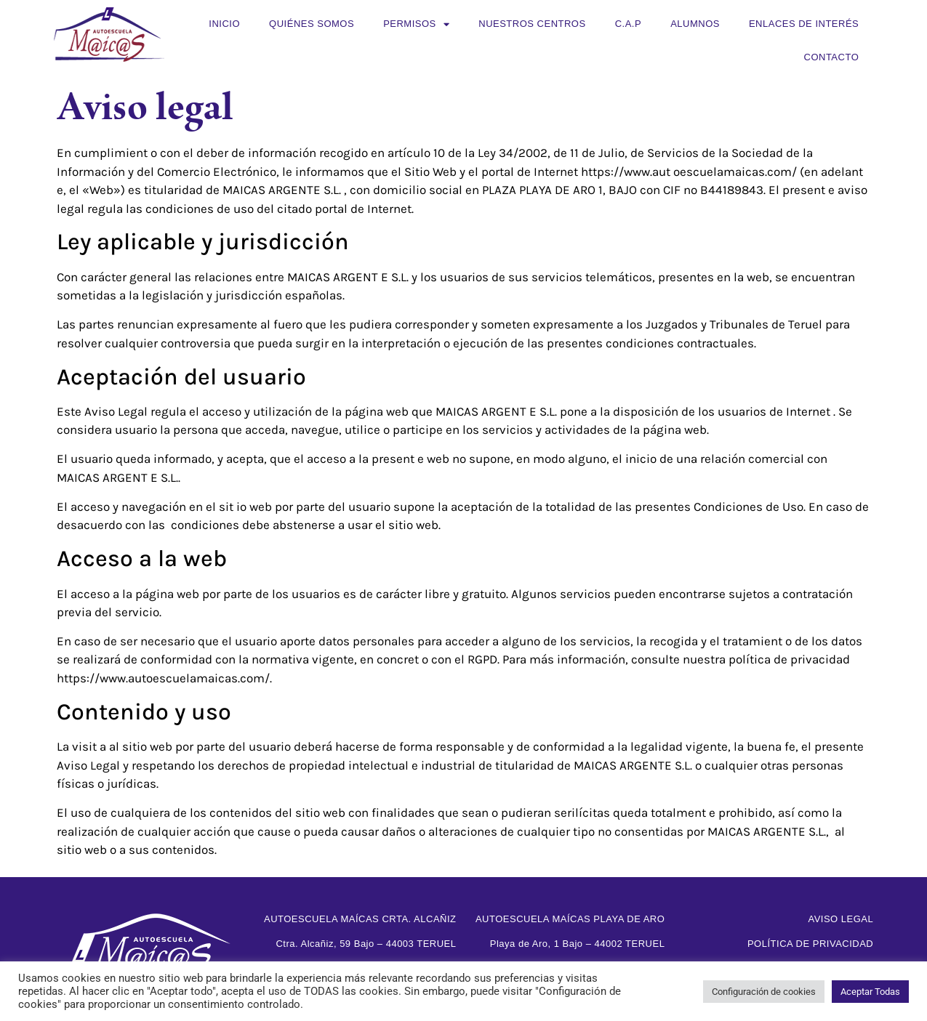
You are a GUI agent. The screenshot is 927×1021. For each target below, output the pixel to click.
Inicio (224, 23)
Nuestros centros (531, 23)
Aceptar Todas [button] (870, 991)
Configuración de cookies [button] (764, 991)
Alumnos (695, 23)
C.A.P (628, 23)
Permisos (416, 24)
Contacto (831, 57)
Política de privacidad (810, 943)
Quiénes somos (311, 23)
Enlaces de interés (804, 23)
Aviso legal (840, 918)
